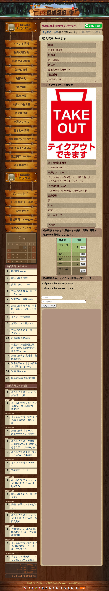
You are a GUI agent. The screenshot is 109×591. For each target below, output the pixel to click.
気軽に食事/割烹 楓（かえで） (24, 331)
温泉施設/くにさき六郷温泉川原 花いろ (24, 365)
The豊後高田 (54, 12)
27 (13, 261)
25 (33, 257)
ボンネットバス (21, 193)
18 (33, 254)
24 (29, 257)
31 (29, 261)
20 (13, 257)
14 (17, 254)
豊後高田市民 (52, 583)
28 (17, 261)
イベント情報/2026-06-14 (23, 464)
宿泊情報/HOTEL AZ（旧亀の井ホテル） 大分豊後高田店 (23, 532)
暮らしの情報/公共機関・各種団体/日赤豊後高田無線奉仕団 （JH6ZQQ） (24, 444)
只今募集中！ (21, 165)
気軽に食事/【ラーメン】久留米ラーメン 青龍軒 (24, 432)
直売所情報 (21, 113)
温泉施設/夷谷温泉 (23, 378)
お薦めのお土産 (21, 104)
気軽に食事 (52, 32)
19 (9, 257)
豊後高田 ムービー (21, 219)
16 (25, 254)
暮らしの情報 (21, 130)
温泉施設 (21, 95)
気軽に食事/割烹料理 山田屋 (24, 357)
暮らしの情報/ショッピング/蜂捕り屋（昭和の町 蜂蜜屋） (24, 406)
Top (44, 32)
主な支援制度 (21, 210)
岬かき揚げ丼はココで (21, 147)
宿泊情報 (21, 87)
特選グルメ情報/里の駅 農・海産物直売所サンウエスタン (24, 347)
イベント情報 (21, 43)
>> (24, 237)
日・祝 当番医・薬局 (21, 202)
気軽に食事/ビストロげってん (24, 506)
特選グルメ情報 (21, 61)
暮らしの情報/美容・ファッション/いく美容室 (24, 453)
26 (9, 261)
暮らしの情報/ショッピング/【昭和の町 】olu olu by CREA (24, 483)
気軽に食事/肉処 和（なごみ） (24, 292)
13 (13, 254)
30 (25, 261)
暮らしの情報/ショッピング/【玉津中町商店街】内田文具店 (24, 518)
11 (33, 251)
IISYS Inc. (78, 583)
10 (29, 251)
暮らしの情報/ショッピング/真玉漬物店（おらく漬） (24, 419)
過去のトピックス (21, 228)
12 (9, 254)
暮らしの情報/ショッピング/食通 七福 (24, 393)
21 (17, 257)
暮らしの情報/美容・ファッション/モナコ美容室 (24, 558)
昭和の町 (21, 78)
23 (25, 257)
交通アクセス (21, 121)
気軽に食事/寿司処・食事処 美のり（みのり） (24, 308)
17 (29, 254)
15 (21, 254)
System (62, 583)
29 (21, 261)
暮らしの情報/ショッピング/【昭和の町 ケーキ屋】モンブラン (24, 545)
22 (21, 257)
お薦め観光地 (21, 52)
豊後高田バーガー (21, 156)
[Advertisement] (71, 436)
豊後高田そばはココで (21, 139)
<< (18, 237)
